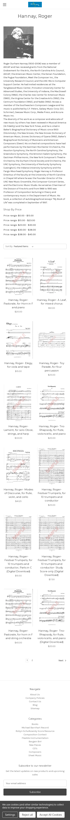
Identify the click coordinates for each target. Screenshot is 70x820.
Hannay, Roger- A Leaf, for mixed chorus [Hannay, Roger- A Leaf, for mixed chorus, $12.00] (51, 301)
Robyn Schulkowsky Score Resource (35, 731)
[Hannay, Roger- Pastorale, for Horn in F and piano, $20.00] (18, 277)
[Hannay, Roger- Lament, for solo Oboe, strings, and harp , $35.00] (18, 403)
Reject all (27, 815)
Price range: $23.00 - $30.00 (19, 224)
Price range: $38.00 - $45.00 (19, 234)
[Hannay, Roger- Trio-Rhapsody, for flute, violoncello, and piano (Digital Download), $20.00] (51, 608)
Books (35, 724)
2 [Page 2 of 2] (32, 660)
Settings (10, 815)
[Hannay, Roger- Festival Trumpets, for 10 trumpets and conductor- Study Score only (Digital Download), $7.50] (51, 533)
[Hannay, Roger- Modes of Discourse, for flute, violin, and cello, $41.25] (18, 466)
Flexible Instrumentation (35, 738)
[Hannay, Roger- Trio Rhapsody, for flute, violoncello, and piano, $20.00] (51, 403)
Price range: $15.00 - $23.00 (19, 220)
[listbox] (24, 246)
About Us (35, 694)
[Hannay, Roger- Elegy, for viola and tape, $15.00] (18, 340)
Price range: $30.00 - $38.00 (19, 229)
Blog (35, 705)
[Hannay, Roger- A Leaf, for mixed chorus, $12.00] (51, 277)
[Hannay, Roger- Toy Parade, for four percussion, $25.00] (51, 340)
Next (62, 660)
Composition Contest (35, 734)
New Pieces (35, 745)
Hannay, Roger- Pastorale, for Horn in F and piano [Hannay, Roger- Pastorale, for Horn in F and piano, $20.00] (18, 303)
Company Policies (35, 698)
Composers (35, 752)
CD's (35, 748)
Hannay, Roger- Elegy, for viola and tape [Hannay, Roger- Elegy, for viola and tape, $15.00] (18, 365)
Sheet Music (35, 755)
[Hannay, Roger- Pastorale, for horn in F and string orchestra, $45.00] (18, 608)
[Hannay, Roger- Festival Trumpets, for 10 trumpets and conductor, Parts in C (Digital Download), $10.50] (18, 533)
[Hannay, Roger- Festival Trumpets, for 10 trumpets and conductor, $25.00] (51, 466)
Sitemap (35, 708)
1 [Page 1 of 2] (27, 660)
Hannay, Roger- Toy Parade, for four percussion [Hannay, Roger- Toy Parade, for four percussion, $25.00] (51, 367)
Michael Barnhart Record (35, 727)
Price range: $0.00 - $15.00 (18, 215)
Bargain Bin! (35, 741)
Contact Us (35, 701)
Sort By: (9, 246)
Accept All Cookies (51, 815)
